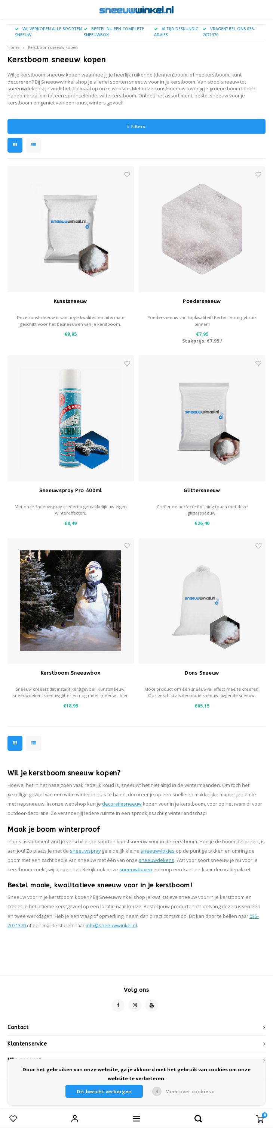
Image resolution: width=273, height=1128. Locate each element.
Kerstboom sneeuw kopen (53, 47)
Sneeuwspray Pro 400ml (70, 490)
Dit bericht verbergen (104, 1091)
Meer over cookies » (190, 1091)
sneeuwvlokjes (158, 851)
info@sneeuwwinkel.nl (111, 925)
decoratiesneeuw (122, 804)
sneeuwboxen (135, 869)
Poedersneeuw (202, 301)
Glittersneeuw (202, 490)
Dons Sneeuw (202, 673)
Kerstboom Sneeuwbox (70, 673)
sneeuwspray (85, 851)
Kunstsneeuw (70, 301)
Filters (136, 126)
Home (13, 47)
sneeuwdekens (156, 860)
